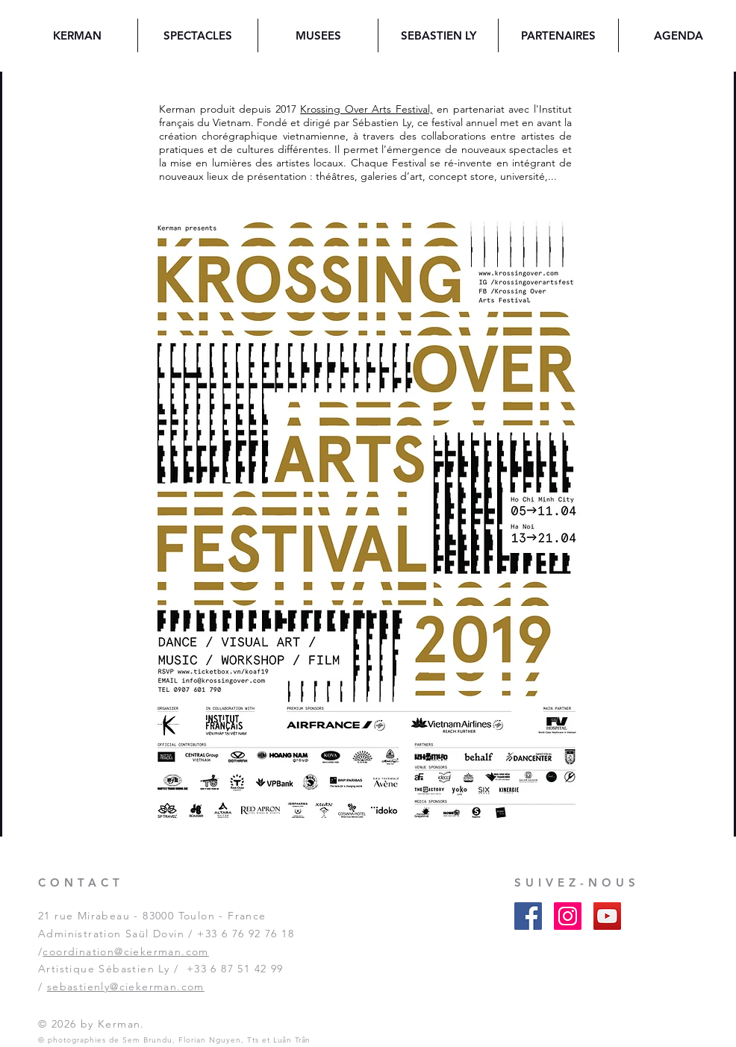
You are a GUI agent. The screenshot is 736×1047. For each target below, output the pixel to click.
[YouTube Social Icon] (607, 916)
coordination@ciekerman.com (125, 951)
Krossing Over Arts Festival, (366, 109)
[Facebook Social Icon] (528, 916)
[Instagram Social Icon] (567, 916)
